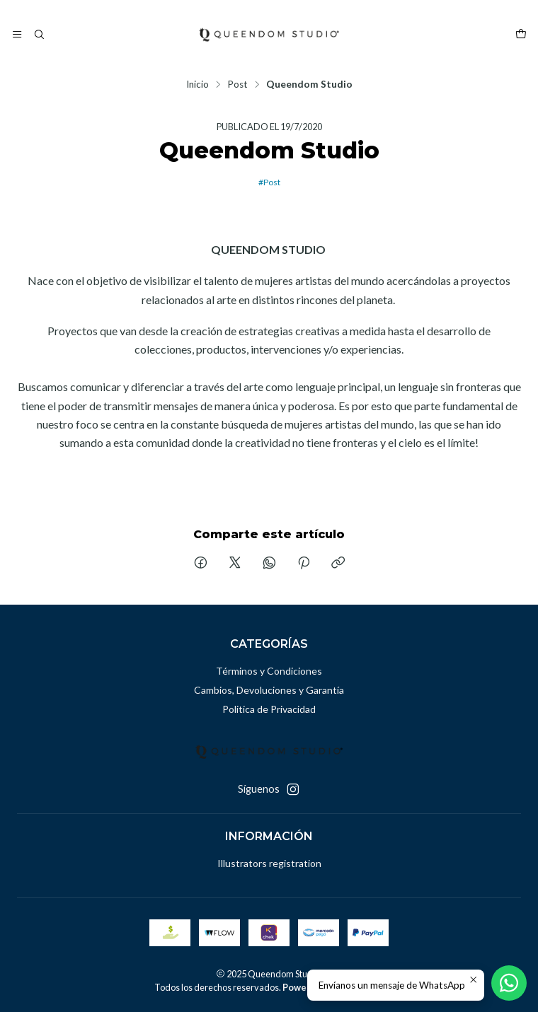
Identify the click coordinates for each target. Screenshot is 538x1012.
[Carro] (521, 35)
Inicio (197, 85)
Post (237, 85)
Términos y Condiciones (269, 671)
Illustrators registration (269, 863)
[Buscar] (38, 35)
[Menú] (16, 35)
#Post (269, 182)
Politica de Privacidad (269, 709)
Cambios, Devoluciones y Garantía (269, 690)
